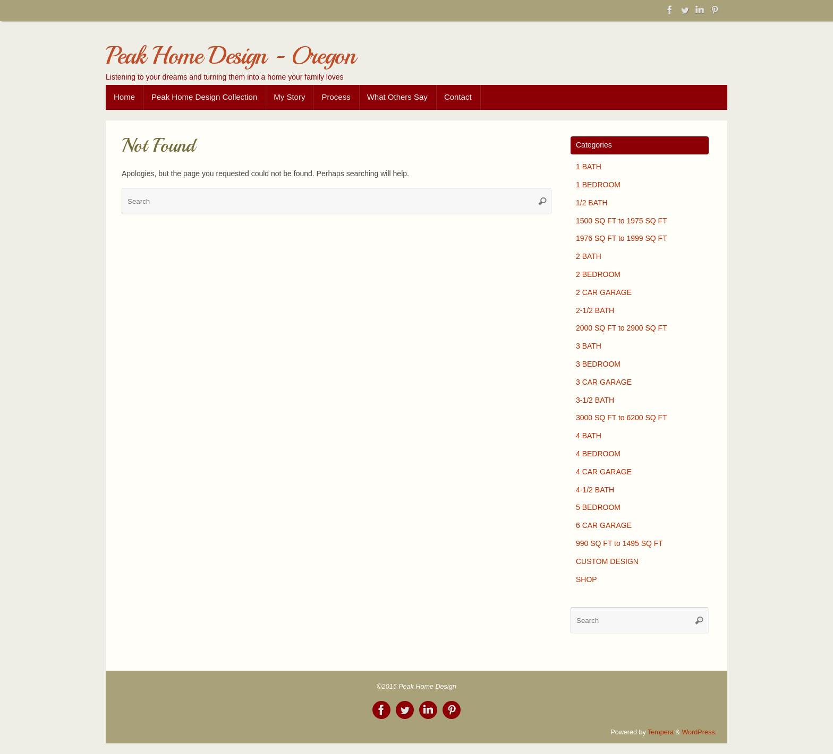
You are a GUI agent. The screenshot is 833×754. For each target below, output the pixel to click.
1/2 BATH (592, 202)
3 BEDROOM (598, 364)
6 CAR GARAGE (604, 525)
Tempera (661, 732)
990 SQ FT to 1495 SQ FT (619, 543)
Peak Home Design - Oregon (230, 56)
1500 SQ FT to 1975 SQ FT (621, 220)
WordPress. (699, 732)
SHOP (586, 579)
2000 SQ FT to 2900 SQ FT (621, 328)
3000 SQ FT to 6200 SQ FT (621, 417)
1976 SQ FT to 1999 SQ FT (621, 238)
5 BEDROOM (598, 507)
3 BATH (588, 346)
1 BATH (588, 166)
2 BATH (588, 256)
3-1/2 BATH (595, 400)
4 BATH (588, 435)
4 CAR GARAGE (604, 471)
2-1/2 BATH (595, 310)
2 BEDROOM (598, 274)
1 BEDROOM (598, 184)
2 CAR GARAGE (604, 292)
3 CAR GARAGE (604, 382)
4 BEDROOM (598, 453)
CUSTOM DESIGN (607, 561)
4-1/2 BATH (595, 490)
